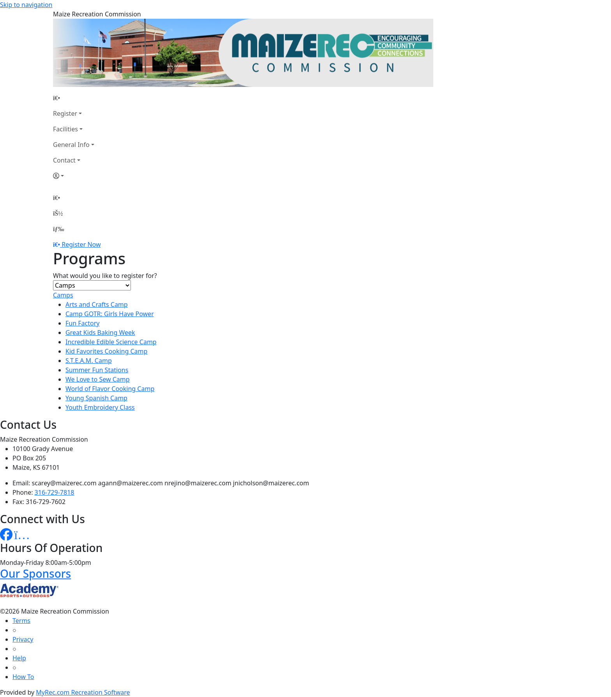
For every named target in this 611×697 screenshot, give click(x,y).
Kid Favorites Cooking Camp (106, 351)
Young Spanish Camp (96, 398)
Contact (64, 160)
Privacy (22, 639)
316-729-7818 (54, 492)
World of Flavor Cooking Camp (109, 388)
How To (23, 676)
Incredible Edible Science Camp (111, 342)
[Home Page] (73, 98)
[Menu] (58, 229)
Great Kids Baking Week (100, 332)
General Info (71, 144)
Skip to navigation (26, 4)
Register (65, 113)
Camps (63, 295)
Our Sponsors (35, 573)
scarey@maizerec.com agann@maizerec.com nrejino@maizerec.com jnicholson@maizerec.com (170, 483)
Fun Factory (82, 323)
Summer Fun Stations (96, 370)
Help (19, 658)
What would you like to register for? (105, 275)
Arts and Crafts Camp (96, 304)
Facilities (65, 129)
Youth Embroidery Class (100, 407)
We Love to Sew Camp (97, 379)
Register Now (81, 244)
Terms (21, 620)
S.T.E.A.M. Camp (88, 360)
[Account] (73, 176)
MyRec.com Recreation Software (83, 692)
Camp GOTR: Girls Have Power (109, 314)
